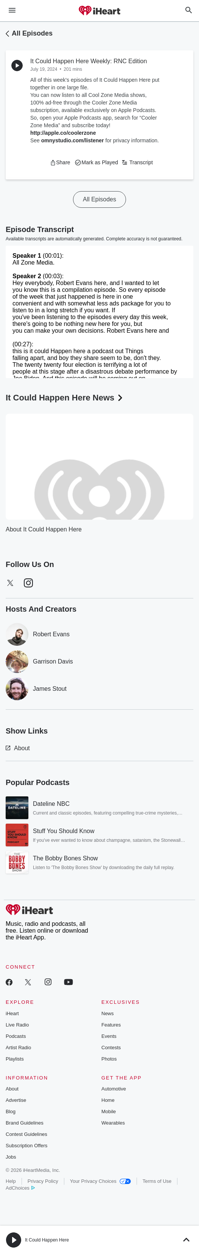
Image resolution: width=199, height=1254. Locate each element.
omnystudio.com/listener (72, 140)
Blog (11, 1111)
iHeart (12, 1013)
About (18, 748)
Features (111, 1025)
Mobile (108, 1111)
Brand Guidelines (25, 1123)
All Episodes (32, 33)
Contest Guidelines (26, 1134)
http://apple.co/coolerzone (63, 133)
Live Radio (17, 1025)
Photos (109, 1059)
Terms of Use (157, 1181)
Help (11, 1181)
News (107, 1013)
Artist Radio (18, 1047)
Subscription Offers (26, 1145)
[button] (60, 162)
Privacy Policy (43, 1181)
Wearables (113, 1123)
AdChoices (20, 1188)
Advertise (16, 1100)
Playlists (15, 1059)
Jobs (11, 1157)
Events (109, 1036)
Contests (111, 1047)
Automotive (113, 1089)
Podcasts (16, 1036)
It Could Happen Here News (65, 397)
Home (108, 1100)
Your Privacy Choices (100, 1181)
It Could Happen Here (47, 1240)
